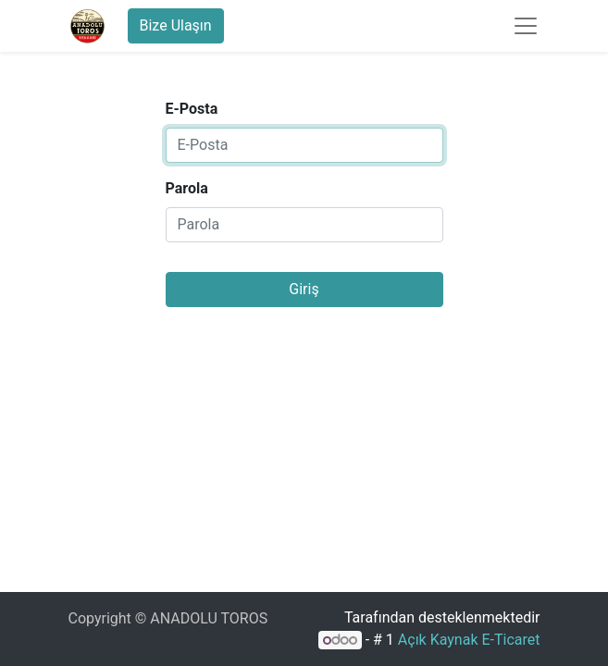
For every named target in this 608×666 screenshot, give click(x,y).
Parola (187, 188)
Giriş (303, 289)
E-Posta (192, 108)
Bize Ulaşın (176, 25)
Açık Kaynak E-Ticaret (469, 639)
